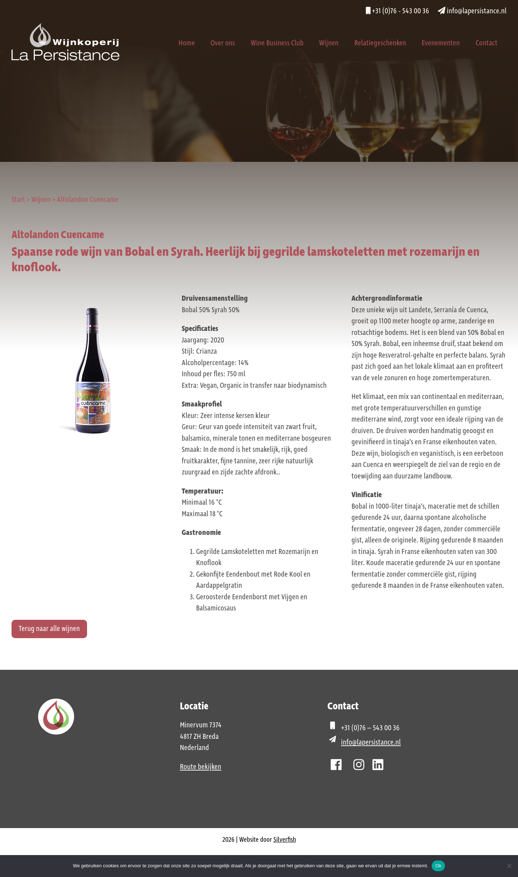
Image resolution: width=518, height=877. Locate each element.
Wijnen (328, 43)
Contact (486, 43)
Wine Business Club (277, 43)
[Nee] (509, 865)
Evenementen (441, 43)
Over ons (222, 43)
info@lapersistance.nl (472, 11)
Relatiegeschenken (380, 43)
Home (186, 43)
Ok (438, 865)
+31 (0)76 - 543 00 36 (397, 11)
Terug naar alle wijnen (49, 629)
